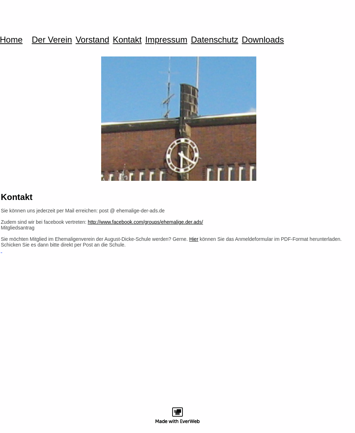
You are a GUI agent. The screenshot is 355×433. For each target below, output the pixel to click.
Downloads (263, 40)
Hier (193, 239)
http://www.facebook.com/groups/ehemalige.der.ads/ (145, 222)
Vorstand (92, 40)
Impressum (166, 40)
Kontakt (127, 40)
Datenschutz (214, 40)
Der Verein (52, 40)
